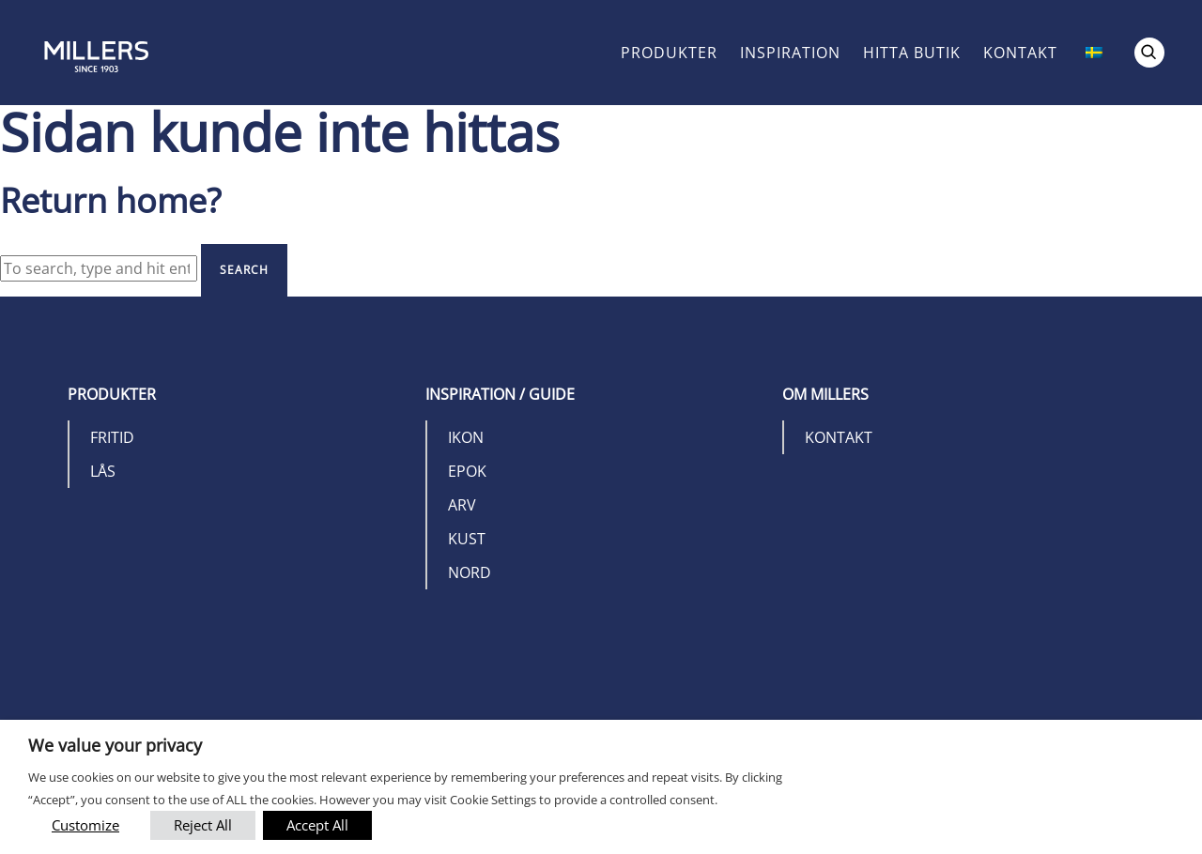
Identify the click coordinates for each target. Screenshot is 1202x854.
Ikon (466, 437)
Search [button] (244, 270)
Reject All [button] (203, 825)
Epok (467, 471)
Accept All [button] (317, 825)
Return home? (111, 200)
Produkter (669, 52)
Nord (469, 572)
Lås (103, 471)
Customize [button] (85, 825)
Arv (462, 505)
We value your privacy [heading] (115, 745)
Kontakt (1020, 52)
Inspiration (790, 52)
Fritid (112, 437)
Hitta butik (912, 52)
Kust (466, 538)
